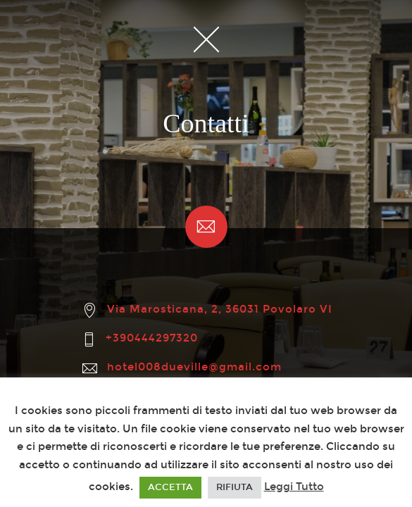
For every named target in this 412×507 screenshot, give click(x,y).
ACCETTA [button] (170, 487)
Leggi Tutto (294, 486)
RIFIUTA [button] (234, 487)
